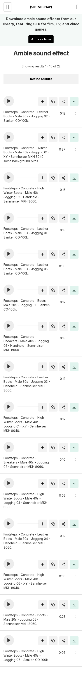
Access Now (41, 39)
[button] (8, 101)
